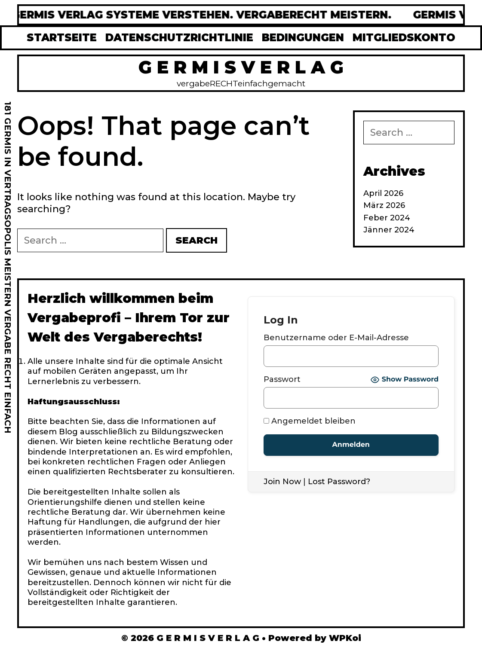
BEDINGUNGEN (303, 37)
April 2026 (383, 193)
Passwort (282, 379)
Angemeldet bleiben (310, 421)
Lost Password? (339, 481)
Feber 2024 (386, 218)
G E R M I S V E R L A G (241, 67)
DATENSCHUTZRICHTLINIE (179, 37)
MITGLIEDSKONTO (404, 37)
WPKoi (345, 638)
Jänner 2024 (388, 230)
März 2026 (384, 205)
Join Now (282, 481)
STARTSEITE (62, 37)
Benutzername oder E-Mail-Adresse (336, 337)
